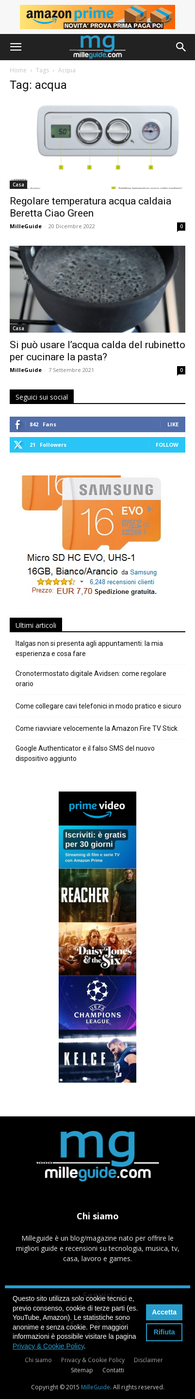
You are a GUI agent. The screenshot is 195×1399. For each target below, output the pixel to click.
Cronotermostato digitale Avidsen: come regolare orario (91, 679)
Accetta (164, 1312)
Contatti (113, 1370)
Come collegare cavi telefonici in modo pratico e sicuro (98, 706)
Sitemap (82, 1370)
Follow (167, 444)
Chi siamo (38, 1360)
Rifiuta (164, 1332)
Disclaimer (148, 1360)
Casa (18, 184)
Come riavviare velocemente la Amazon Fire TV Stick (97, 728)
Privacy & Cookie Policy (93, 1360)
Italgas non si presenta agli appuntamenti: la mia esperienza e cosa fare (89, 648)
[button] (15, 47)
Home (18, 70)
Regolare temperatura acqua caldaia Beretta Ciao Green (90, 207)
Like (173, 424)
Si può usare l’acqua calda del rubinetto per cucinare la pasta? (97, 351)
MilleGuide (26, 226)
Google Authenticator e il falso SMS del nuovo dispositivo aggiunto (85, 753)
